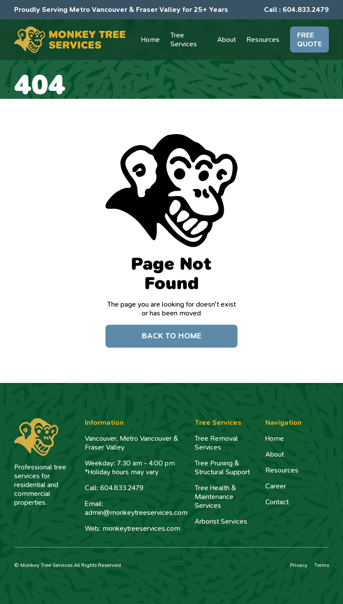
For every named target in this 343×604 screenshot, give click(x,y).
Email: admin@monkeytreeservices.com (136, 508)
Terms (321, 565)
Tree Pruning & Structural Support (222, 467)
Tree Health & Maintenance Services (215, 497)
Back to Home (171, 336)
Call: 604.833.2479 (114, 488)
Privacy (298, 565)
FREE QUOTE (309, 39)
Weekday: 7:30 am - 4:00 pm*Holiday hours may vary (130, 467)
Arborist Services (221, 521)
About (274, 454)
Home (274, 438)
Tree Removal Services (216, 443)
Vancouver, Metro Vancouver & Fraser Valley (131, 443)
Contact (277, 502)
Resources (281, 470)
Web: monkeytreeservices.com (132, 528)
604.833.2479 (306, 9)
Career (275, 486)
